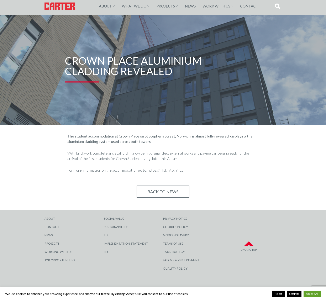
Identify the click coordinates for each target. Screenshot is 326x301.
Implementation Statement (126, 243)
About (105, 6)
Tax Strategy (174, 252)
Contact (249, 6)
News (190, 6)
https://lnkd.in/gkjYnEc (165, 170)
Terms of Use (173, 243)
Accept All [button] (312, 293)
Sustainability (116, 227)
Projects (51, 243)
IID (106, 252)
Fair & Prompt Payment (181, 260)
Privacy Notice (175, 218)
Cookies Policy (175, 227)
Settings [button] (294, 293)
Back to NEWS (163, 191)
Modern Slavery (176, 235)
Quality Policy (175, 268)
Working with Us (58, 252)
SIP (106, 235)
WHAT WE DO (134, 6)
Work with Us (216, 6)
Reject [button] (278, 293)
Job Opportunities (59, 260)
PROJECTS (165, 6)
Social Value (114, 218)
